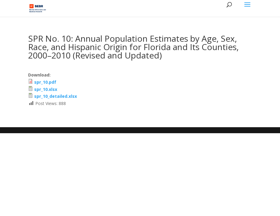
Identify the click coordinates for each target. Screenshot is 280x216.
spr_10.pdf (45, 82)
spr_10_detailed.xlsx (55, 96)
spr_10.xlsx (45, 89)
